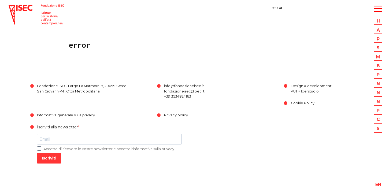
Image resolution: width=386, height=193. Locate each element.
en (378, 184)
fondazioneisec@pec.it (184, 91)
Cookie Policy (302, 103)
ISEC (13, 7)
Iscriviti (49, 158)
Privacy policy (176, 115)
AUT (294, 91)
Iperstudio (310, 91)
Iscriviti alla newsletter (57, 127)
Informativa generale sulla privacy (66, 115)
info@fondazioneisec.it (184, 86)
